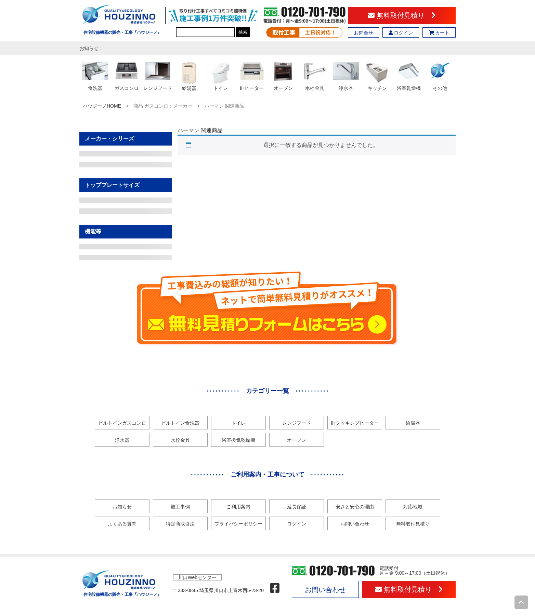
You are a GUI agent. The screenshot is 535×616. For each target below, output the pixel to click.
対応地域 (412, 506)
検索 (242, 32)
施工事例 (180, 506)
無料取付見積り (402, 15)
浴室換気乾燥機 (238, 440)
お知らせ (122, 506)
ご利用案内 (238, 506)
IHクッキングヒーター (355, 423)
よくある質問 (122, 523)
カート (439, 33)
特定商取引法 (180, 523)
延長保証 (296, 506)
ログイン (401, 33)
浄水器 (122, 440)
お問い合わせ (354, 523)
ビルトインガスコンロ (122, 423)
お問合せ (363, 33)
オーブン (296, 440)
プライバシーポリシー (238, 523)
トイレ (238, 423)
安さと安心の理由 (355, 506)
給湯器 (413, 423)
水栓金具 (180, 440)
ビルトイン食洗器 (180, 423)
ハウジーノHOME (102, 106)
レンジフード (296, 423)
